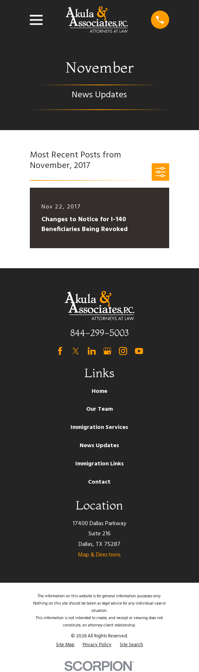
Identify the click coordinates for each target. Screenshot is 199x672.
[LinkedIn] (92, 351)
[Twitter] (76, 351)
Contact (99, 482)
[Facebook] (60, 351)
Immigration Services (99, 427)
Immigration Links (99, 464)
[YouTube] (139, 351)
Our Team (99, 409)
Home (99, 391)
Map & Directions (99, 555)
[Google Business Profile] (107, 351)
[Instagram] (123, 351)
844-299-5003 (99, 333)
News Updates (99, 445)
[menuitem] (65, 645)
